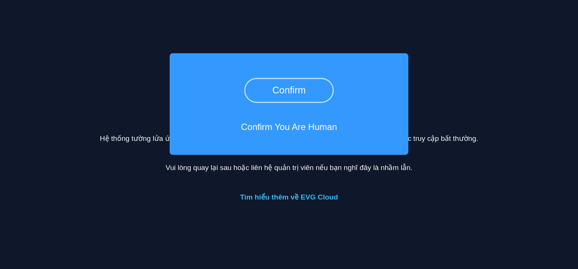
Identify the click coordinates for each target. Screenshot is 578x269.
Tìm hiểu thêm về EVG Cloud (289, 197)
